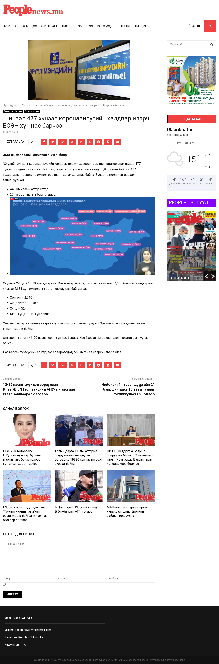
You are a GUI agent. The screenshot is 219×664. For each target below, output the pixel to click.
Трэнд (125, 26)
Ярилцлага (49, 26)
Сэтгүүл (173, 217)
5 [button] (185, 278)
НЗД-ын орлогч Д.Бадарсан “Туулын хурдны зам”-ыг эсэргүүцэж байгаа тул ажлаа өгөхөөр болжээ (25, 513)
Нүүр (6, 26)
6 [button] (188, 278)
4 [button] (181, 278)
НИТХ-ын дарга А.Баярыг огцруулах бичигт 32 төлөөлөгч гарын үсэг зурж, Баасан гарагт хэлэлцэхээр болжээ (130, 457)
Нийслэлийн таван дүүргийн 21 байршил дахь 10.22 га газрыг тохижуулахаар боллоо (128, 389)
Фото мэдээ (107, 26)
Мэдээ (18, 111)
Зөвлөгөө (85, 26)
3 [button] (178, 278)
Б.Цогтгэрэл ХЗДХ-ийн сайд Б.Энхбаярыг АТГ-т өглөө (76, 509)
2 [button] (175, 278)
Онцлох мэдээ (25, 26)
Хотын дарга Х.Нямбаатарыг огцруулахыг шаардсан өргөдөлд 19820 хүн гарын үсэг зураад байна (78, 457)
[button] (207, 276)
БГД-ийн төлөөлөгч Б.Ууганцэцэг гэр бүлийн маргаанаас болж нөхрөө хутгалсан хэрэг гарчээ (22, 457)
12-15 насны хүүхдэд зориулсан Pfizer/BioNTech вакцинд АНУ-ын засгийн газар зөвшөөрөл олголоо (39, 389)
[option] (191, 246)
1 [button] (171, 278)
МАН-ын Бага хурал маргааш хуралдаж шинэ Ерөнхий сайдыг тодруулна (128, 511)
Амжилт (67, 26)
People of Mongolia (30, 637)
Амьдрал (141, 26)
